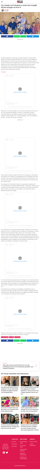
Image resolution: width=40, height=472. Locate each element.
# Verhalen (17, 337)
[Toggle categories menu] (2, 1)
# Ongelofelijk (4, 337)
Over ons (14, 441)
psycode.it (14, 446)
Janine (7, 9)
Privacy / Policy (33, 441)
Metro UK (4, 71)
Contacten (14, 444)
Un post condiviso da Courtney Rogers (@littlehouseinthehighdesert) (20, 106)
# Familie (11, 337)
